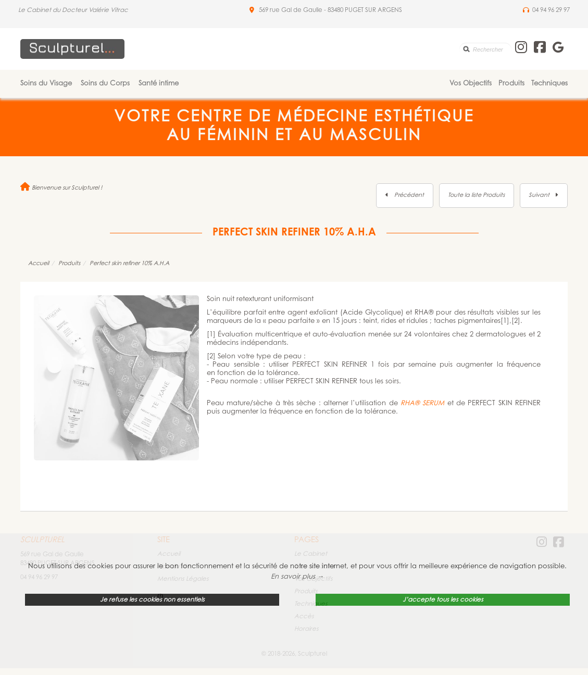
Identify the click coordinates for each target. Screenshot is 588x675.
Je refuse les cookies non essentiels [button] (152, 600)
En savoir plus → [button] (297, 576)
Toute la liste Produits (476, 195)
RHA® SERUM (422, 403)
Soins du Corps (105, 83)
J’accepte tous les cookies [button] (443, 600)
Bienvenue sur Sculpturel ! (61, 188)
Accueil (38, 264)
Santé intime (159, 83)
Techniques (549, 83)
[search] (485, 49)
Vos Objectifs (470, 83)
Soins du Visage (46, 83)
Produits (511, 83)
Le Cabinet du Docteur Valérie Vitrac (73, 10)
